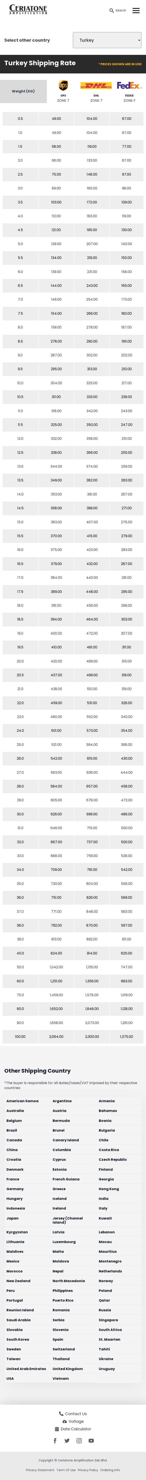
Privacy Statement (40, 1470)
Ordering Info (110, 1470)
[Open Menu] (136, 10)
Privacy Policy (88, 1470)
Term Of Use (66, 1470)
